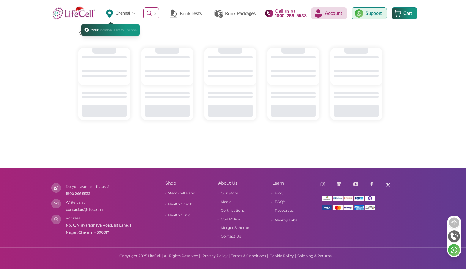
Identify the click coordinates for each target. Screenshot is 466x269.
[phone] (454, 236)
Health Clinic (179, 215)
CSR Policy (230, 219)
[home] (80, 33)
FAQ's (280, 202)
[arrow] (454, 223)
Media (226, 202)
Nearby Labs (286, 220)
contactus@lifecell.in (84, 209)
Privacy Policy (215, 256)
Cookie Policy (282, 256)
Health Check (180, 204)
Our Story (229, 193)
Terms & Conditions (248, 256)
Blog (279, 193)
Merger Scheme (235, 227)
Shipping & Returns (314, 256)
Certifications (233, 210)
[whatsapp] (454, 250)
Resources (284, 210)
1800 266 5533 (78, 194)
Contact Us (231, 236)
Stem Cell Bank (181, 193)
